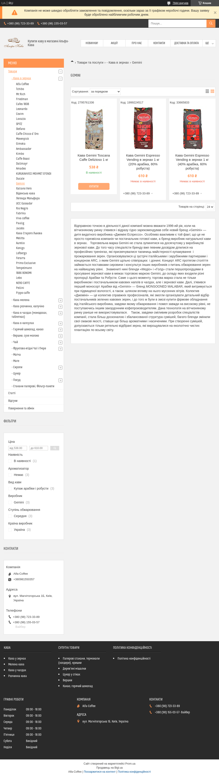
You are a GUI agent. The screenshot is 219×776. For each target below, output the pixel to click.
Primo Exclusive (26, 263)
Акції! (114, 43)
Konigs (20, 248)
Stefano (20, 129)
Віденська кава (25, 193)
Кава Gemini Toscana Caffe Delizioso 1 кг (94, 157)
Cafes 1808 (22, 104)
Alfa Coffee (22, 84)
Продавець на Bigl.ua (109, 767)
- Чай (15, 342)
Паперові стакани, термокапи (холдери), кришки (79, 661)
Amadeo (21, 168)
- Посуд (16, 380)
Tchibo (20, 89)
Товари (12, 71)
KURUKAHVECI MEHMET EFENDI (33, 174)
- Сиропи (17, 367)
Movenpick (22, 139)
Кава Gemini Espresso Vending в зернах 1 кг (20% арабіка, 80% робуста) (143, 161)
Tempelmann (24, 268)
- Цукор (16, 373)
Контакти (159, 43)
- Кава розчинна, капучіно (28, 306)
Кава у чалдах (17, 670)
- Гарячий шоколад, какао (27, 329)
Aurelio (20, 243)
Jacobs (20, 228)
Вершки (67, 680)
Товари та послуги (90, 62)
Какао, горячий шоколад (78, 686)
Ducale (20, 179)
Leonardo (21, 109)
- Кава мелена (20, 300)
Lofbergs (21, 253)
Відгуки (12, 401)
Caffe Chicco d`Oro (27, 134)
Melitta (20, 238)
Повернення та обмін (21, 408)
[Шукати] (210, 23)
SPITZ (19, 124)
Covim (20, 114)
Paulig (20, 223)
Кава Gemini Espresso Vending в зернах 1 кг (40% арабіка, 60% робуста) (192, 161)
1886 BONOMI (24, 273)
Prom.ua (130, 763)
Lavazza (21, 119)
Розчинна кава (17, 676)
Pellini (20, 288)
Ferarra (20, 258)
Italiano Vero (24, 188)
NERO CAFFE (23, 283)
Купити (94, 186)
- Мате (15, 361)
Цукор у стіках (71, 674)
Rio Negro (22, 208)
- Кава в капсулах (23, 323)
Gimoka (20, 144)
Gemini (20, 183)
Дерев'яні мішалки (74, 669)
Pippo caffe (23, 293)
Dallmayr (21, 164)
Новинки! (92, 43)
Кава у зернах (17, 658)
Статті (11, 393)
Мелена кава (16, 664)
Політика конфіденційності (134, 658)
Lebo (19, 278)
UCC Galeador (24, 203)
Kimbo (20, 154)
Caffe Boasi (23, 159)
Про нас (137, 43)
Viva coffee (22, 218)
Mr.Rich (20, 94)
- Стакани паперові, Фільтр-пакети (33, 386)
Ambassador (23, 149)
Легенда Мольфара (28, 198)
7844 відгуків (180, 3)
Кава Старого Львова (29, 233)
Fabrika (21, 213)
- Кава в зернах (118, 62)
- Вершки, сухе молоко (25, 335)
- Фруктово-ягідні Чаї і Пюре (29, 348)
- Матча (16, 355)
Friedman (22, 99)
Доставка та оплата (186, 43)
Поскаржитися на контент (100, 771)
